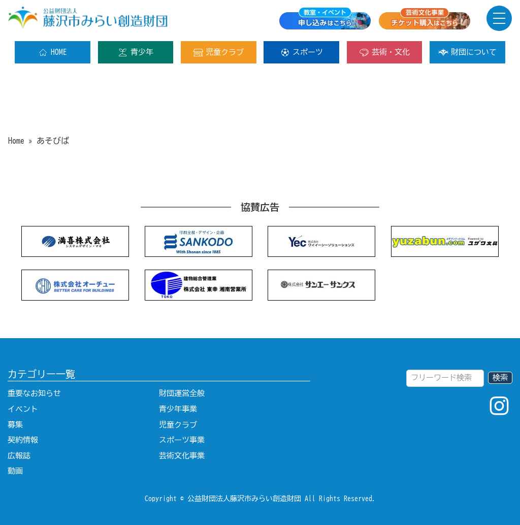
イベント (23, 409)
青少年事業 (178, 409)
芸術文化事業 (182, 456)
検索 (500, 377)
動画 (15, 471)
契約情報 (23, 440)
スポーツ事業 (182, 440)
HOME (52, 52)
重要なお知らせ (34, 393)
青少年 (135, 52)
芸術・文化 (384, 52)
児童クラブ (218, 52)
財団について (467, 52)
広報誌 (19, 456)
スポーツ (301, 52)
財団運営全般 (182, 393)
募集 (15, 425)
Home (16, 141)
